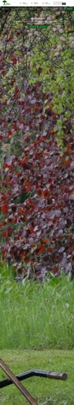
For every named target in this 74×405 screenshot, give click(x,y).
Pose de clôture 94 (7, 9)
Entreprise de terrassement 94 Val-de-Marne (53, 9)
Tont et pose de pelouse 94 (38, 9)
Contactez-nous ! (42, 26)
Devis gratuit (69, 8)
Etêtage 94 (12, 9)
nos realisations (32, 26)
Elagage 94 (2, 9)
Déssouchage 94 (16, 9)
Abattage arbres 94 (31, 9)
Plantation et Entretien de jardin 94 (24, 9)
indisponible (25, 3)
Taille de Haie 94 (44, 9)
